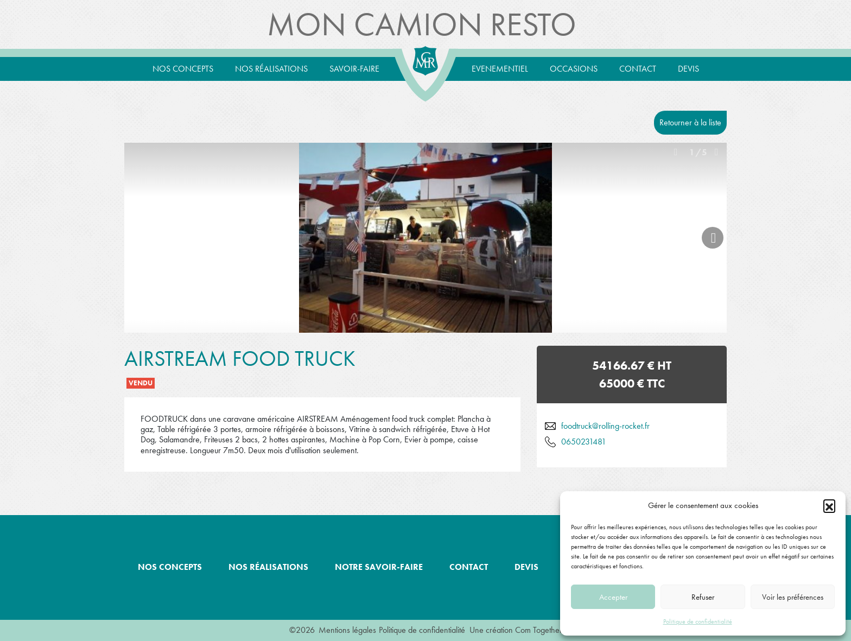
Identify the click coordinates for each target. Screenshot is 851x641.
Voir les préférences (792, 597)
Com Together (538, 630)
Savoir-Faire (354, 68)
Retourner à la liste (690, 122)
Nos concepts (183, 68)
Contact (637, 68)
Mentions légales (347, 630)
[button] (829, 505)
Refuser (702, 597)
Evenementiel (500, 68)
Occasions (574, 68)
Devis (688, 68)
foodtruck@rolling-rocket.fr (605, 425)
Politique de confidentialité (697, 621)
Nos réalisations (271, 68)
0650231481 (583, 441)
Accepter (613, 597)
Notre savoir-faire (379, 567)
